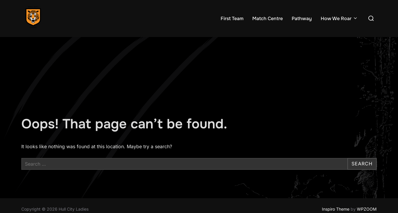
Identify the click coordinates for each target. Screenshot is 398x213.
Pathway (302, 18)
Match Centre (267, 18)
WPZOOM (367, 172)
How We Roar (339, 18)
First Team (232, 18)
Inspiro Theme (335, 172)
